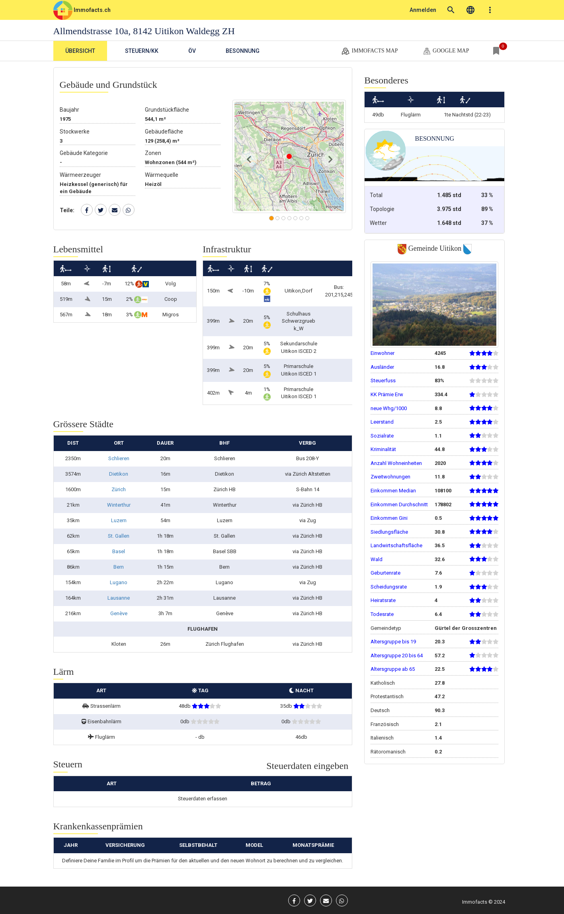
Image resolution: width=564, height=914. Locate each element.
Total (376, 195)
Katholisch (383, 683)
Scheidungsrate (389, 587)
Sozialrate (382, 436)
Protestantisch (387, 696)
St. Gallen (118, 536)
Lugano (118, 582)
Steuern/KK (141, 51)
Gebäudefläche (164, 131)
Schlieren (118, 458)
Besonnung (243, 51)
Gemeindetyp (386, 628)
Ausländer (382, 367)
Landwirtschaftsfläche (396, 545)
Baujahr (69, 110)
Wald (377, 559)
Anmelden (423, 10)
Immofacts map (369, 51)
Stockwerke (75, 131)
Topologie (382, 209)
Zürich (118, 489)
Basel (118, 551)
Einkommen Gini (389, 518)
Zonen (153, 153)
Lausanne (118, 598)
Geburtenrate (385, 573)
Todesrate (382, 614)
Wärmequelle (161, 175)
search (451, 10)
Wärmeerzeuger (80, 175)
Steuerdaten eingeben (307, 766)
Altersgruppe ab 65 (393, 669)
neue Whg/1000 (389, 408)
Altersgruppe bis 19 (393, 642)
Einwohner (382, 353)
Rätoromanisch (388, 752)
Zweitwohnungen (390, 477)
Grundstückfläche (167, 110)
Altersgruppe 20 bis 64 (397, 655)
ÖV (192, 51)
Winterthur (119, 505)
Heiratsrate (383, 600)
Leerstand (382, 422)
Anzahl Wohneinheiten (396, 463)
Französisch (385, 724)
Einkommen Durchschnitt (399, 504)
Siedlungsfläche (389, 532)
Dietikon (118, 474)
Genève (118, 613)
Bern (118, 567)
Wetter (378, 223)
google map (445, 51)
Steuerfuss (383, 380)
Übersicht (80, 51)
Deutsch (380, 710)
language (470, 10)
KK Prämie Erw (387, 394)
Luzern (119, 520)
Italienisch (382, 738)
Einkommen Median (393, 491)
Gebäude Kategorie (84, 153)
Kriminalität (383, 449)
